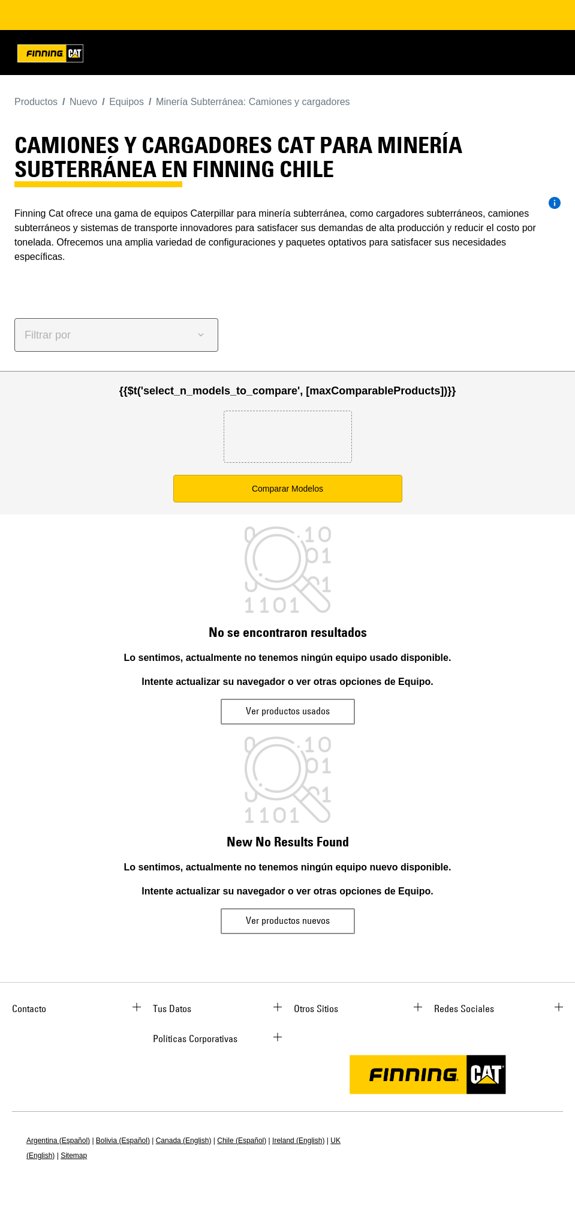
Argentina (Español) (58, 1140)
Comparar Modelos (287, 488)
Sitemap (74, 1155)
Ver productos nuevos (288, 920)
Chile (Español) (241, 1140)
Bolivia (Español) (123, 1140)
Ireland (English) (298, 1140)
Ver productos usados (288, 711)
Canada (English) (184, 1140)
